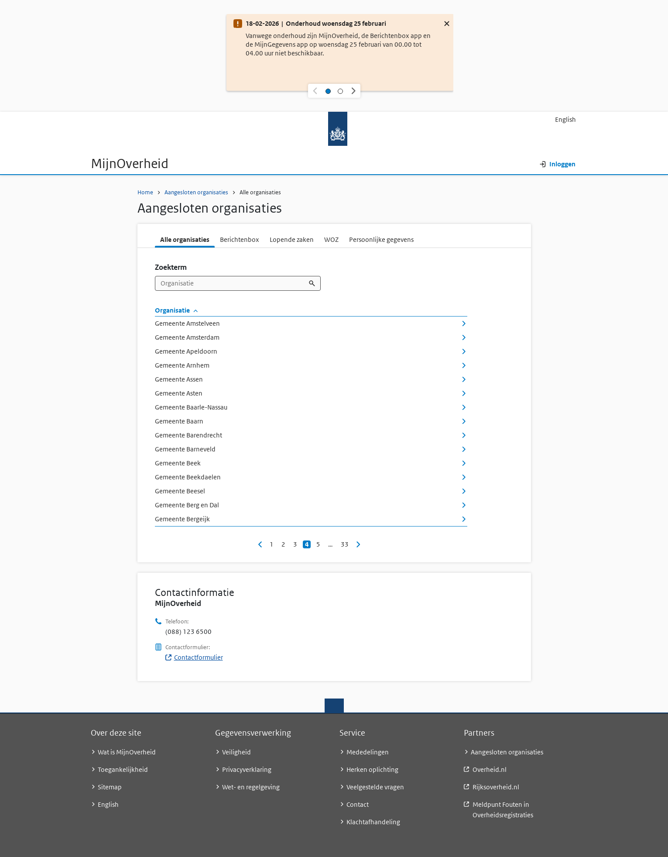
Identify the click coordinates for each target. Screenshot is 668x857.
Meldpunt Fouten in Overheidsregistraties (503, 809)
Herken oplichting (372, 769)
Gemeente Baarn (311, 421)
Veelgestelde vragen (375, 787)
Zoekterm (171, 267)
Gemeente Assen (311, 379)
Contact (357, 804)
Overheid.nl (490, 769)
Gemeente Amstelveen (311, 323)
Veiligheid (236, 752)
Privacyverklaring (246, 769)
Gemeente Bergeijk (311, 519)
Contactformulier (194, 657)
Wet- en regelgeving (251, 787)
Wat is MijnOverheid (127, 752)
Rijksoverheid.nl (496, 787)
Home (145, 192)
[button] (315, 91)
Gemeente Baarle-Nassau (311, 407)
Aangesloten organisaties (196, 192)
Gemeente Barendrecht (311, 435)
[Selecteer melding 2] (340, 91)
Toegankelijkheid (123, 769)
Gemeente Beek (311, 463)
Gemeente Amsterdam (311, 337)
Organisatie (176, 310)
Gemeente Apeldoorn (311, 351)
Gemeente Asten (311, 393)
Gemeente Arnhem (311, 365)
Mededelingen (367, 752)
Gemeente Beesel (311, 491)
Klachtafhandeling (373, 822)
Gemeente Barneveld (311, 449)
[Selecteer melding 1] (328, 91)
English (565, 119)
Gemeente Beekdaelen (311, 477)
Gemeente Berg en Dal (311, 505)
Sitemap (110, 787)
